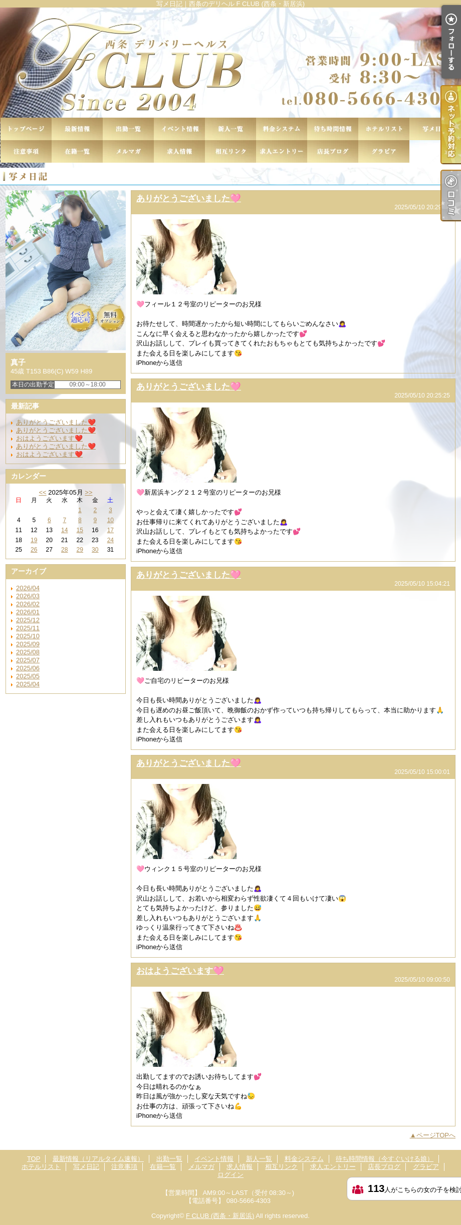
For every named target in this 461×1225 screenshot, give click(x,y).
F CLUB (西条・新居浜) (220, 1215)
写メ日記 (434, 129)
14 (64, 530)
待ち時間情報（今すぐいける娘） (332, 129)
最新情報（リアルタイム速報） (77, 129)
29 (80, 549)
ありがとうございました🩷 (188, 198)
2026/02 (28, 604)
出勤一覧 (128, 129)
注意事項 (26, 151)
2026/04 (28, 588)
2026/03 (28, 596)
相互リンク (230, 151)
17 (110, 530)
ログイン (230, 1174)
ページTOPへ (436, 1135)
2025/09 (28, 644)
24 (110, 540)
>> (88, 492)
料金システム (281, 129)
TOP (26, 129)
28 (64, 549)
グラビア (383, 151)
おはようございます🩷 (180, 971)
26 (34, 549)
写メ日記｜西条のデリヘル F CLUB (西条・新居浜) (230, 63)
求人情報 (179, 151)
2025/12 (28, 620)
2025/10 (28, 636)
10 (110, 520)
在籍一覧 (77, 151)
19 (34, 540)
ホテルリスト (383, 129)
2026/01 (28, 612)
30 (95, 549)
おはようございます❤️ (49, 438)
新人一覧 (230, 129)
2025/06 (28, 668)
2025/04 (28, 684)
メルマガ (128, 151)
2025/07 (28, 660)
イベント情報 (179, 129)
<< (42, 492)
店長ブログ (332, 151)
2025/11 (28, 628)
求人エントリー (281, 151)
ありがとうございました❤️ (56, 422)
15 (80, 530)
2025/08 (28, 652)
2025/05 (28, 676)
